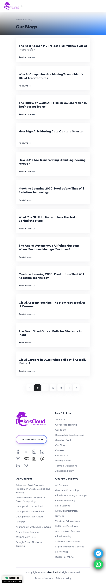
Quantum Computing (67, 490)
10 (37, 387)
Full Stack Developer (66, 526)
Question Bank (63, 440)
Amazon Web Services (67, 531)
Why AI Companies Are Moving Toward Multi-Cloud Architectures (51, 76)
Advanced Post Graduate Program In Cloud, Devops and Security (33, 489)
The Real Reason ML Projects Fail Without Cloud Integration (53, 47)
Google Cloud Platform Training (29, 544)
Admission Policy (64, 470)
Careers (59, 450)
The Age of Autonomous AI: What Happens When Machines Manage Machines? (49, 247)
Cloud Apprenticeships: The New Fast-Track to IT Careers (52, 304)
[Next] (76, 387)
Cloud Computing (65, 500)
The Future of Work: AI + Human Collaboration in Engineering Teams (53, 104)
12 (53, 387)
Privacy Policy (63, 460)
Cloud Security (63, 536)
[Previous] (29, 387)
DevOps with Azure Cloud (30, 511)
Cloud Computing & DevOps (71, 495)
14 (68, 387)
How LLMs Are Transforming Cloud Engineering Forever (52, 161)
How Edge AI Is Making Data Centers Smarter (51, 131)
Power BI (20, 521)
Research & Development (69, 434)
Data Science (62, 505)
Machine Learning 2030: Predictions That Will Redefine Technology (51, 190)
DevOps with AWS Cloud (29, 516)
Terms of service (44, 578)
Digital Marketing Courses (69, 546)
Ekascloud (52, 572)
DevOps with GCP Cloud (29, 506)
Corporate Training (66, 424)
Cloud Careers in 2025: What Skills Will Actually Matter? (53, 361)
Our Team (60, 429)
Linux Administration (66, 510)
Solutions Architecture (67, 541)
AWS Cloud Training (26, 537)
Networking (61, 551)
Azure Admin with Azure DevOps (33, 526)
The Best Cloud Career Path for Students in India (50, 333)
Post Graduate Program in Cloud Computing (30, 499)
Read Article (27, 57)
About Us (60, 419)
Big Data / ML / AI (65, 556)
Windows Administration (68, 520)
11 (45, 387)
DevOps (59, 515)
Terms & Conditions (66, 465)
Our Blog (60, 445)
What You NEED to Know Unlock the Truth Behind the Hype (48, 218)
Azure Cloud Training (27, 531)
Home (19, 19)
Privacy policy (63, 578)
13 (61, 387)
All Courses (61, 485)
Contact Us (61, 455)
